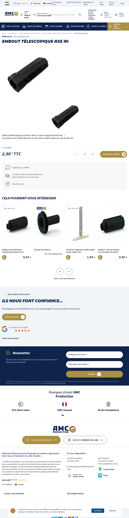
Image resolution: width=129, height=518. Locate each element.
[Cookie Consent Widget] (64, 511)
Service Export (111, 3)
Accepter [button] (98, 510)
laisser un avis (12, 317)
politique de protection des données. (56, 383)
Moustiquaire (53, 26)
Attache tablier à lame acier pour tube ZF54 (80, 251)
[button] (62, 415)
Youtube (47, 3)
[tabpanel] (64, 117)
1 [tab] (64, 136)
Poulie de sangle (42, 250)
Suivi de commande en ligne (86, 440)
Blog (122, 3)
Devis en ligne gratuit (41, 440)
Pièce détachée (75, 26)
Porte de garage (32, 26)
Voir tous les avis (10, 338)
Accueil (4, 33)
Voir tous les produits (64, 278)
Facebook (35, 3)
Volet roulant (13, 33)
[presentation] (60, 271)
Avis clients (102, 3)
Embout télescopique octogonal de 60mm (108, 251)
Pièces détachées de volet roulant (30, 33)
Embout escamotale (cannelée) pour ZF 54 (12, 251)
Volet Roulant (11, 26)
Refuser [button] (112, 511)
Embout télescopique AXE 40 (81, 33)
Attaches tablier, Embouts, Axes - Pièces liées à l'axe (57, 33)
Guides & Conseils (97, 26)
